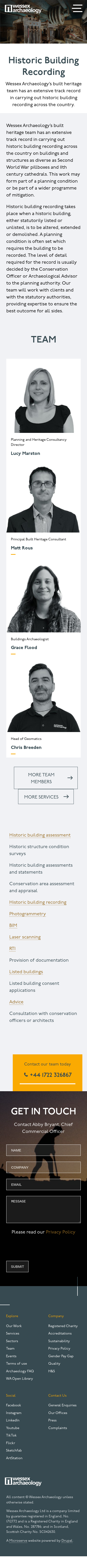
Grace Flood (24, 648)
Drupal (66, 1544)
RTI (12, 949)
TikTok (11, 1439)
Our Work (14, 1330)
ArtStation (14, 1462)
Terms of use (16, 1367)
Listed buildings (26, 972)
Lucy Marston (25, 453)
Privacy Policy (60, 1235)
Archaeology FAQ (20, 1375)
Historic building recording (37, 902)
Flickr (10, 1447)
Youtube (12, 1431)
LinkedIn (12, 1424)
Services (12, 1337)
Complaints (57, 1431)
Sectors (12, 1345)
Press (52, 1424)
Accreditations (60, 1337)
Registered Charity (63, 1330)
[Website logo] (23, 9)
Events (11, 1360)
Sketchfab (14, 1454)
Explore (12, 1320)
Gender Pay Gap (61, 1360)
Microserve (18, 1544)
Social (11, 1399)
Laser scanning (25, 937)
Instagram (14, 1416)
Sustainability (59, 1345)
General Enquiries (62, 1409)
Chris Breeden (26, 747)
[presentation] (41, 1253)
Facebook (13, 1409)
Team (10, 1352)
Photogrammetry (27, 914)
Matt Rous (22, 548)
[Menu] (77, 9)
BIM (13, 925)
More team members (41, 778)
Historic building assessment (40, 835)
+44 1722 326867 (50, 1075)
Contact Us (57, 1399)
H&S (51, 1375)
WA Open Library (19, 1382)
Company (56, 1320)
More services (41, 797)
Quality (54, 1367)
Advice (16, 1002)
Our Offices (57, 1416)
